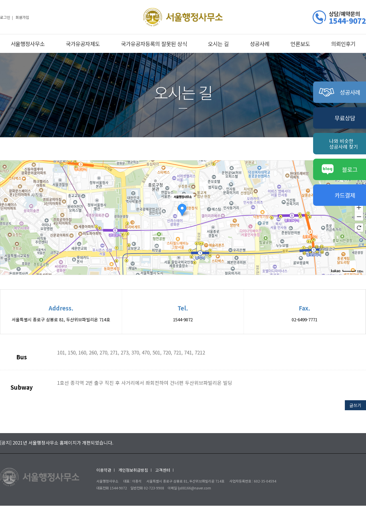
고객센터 (162, 470)
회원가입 (22, 17)
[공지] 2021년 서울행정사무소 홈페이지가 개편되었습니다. (56, 442)
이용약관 (103, 470)
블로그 (340, 169)
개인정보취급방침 (133, 470)
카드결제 (345, 195)
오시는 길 (218, 43)
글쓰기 (355, 405)
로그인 (5, 17)
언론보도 (300, 43)
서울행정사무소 (28, 43)
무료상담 (345, 118)
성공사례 (259, 43)
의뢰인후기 (343, 43)
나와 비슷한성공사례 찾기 (343, 143)
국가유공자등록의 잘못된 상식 (154, 43)
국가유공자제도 (83, 43)
